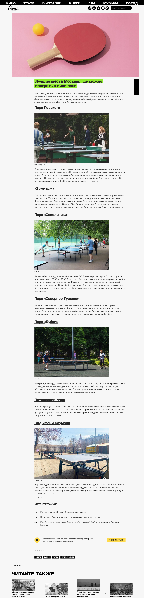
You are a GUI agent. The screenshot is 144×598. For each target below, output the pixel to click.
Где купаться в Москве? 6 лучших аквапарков (63, 512)
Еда (91, 3)
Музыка (110, 3)
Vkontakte (94, 8)
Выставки (51, 3)
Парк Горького (47, 108)
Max (107, 8)
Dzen (103, 8)
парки (46, 557)
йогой (102, 96)
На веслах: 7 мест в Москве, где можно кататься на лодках (70, 517)
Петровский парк (49, 400)
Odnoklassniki (98, 8)
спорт (38, 557)
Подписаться (116, 540)
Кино (11, 3)
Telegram (89, 8)
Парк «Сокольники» (51, 215)
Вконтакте (136, 86)
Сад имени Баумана (52, 423)
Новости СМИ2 (17, 565)
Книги (74, 3)
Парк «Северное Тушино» (56, 299)
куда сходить (68, 557)
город (55, 557)
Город (132, 3)
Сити (13, 8)
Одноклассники (136, 92)
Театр (28, 3)
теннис (47, 99)
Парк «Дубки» (46, 322)
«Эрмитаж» (44, 189)
